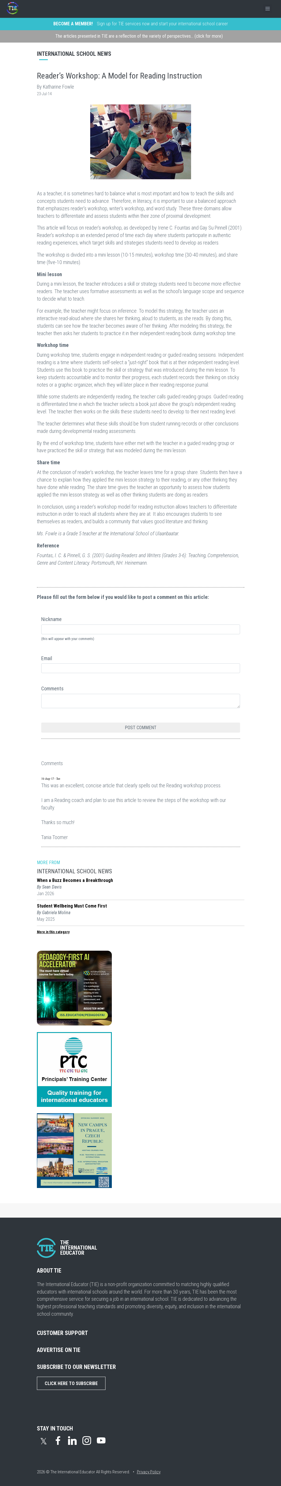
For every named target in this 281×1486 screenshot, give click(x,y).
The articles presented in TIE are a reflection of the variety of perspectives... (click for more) (139, 36)
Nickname (51, 619)
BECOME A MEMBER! (73, 23)
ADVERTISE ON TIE (58, 1349)
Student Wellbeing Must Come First (72, 906)
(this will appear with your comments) (67, 639)
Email (46, 658)
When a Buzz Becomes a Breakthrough (75, 880)
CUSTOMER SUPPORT (62, 1333)
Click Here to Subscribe (71, 1383)
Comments (52, 688)
